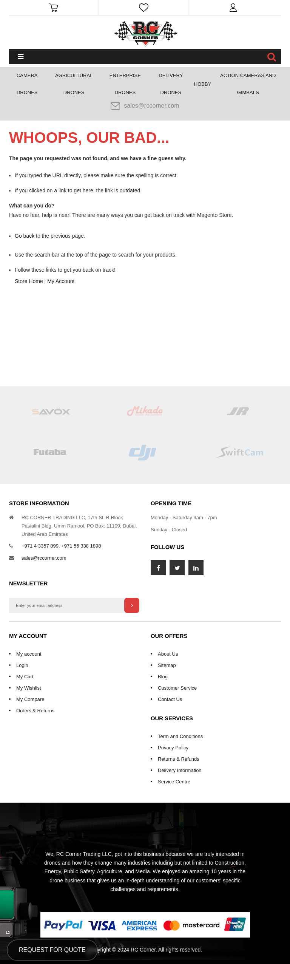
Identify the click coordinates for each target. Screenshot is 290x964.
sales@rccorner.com (145, 106)
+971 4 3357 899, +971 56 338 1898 (61, 546)
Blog (163, 676)
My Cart (25, 676)
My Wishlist (28, 688)
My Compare (30, 699)
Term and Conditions (180, 736)
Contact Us (170, 699)
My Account (60, 281)
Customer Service (177, 688)
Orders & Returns (35, 710)
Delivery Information (180, 770)
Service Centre (174, 782)
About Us (168, 654)
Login (22, 665)
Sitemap (167, 665)
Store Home (29, 281)
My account (28, 654)
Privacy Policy (173, 747)
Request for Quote (52, 950)
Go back (24, 236)
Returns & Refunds (178, 759)
